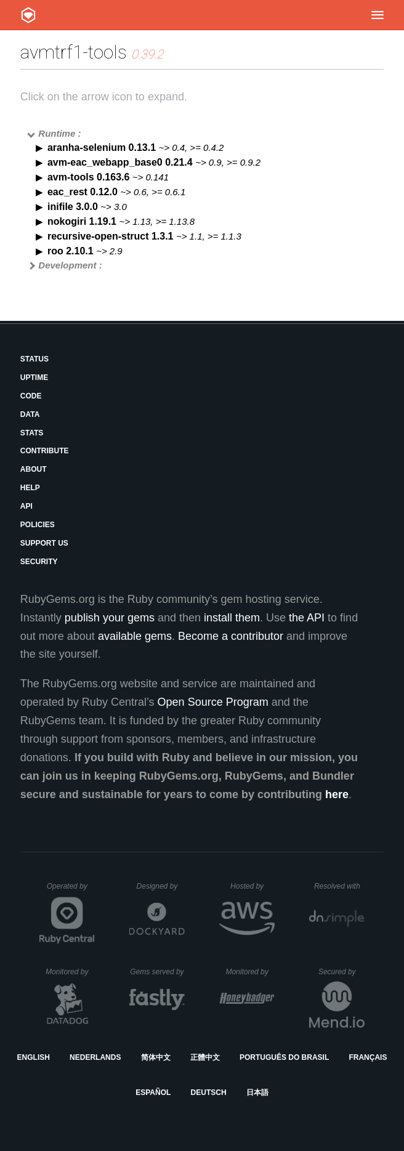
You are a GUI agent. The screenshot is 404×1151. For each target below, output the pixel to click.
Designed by (161, 886)
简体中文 (156, 1057)
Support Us (44, 543)
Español (153, 1092)
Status (34, 359)
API (26, 506)
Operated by (71, 890)
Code (31, 396)
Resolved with (339, 886)
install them (232, 618)
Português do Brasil (284, 1057)
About (33, 469)
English (33, 1057)
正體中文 (205, 1057)
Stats (32, 433)
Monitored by (70, 971)
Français (368, 1057)
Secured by (341, 971)
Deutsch (209, 1092)
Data (30, 414)
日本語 (257, 1092)
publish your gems (110, 618)
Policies (37, 524)
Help (30, 487)
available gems (135, 636)
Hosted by (252, 886)
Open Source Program (213, 702)
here (337, 794)
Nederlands (95, 1057)
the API (307, 618)
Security (39, 561)
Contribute (44, 450)
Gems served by (157, 971)
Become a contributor (230, 636)
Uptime (34, 377)
